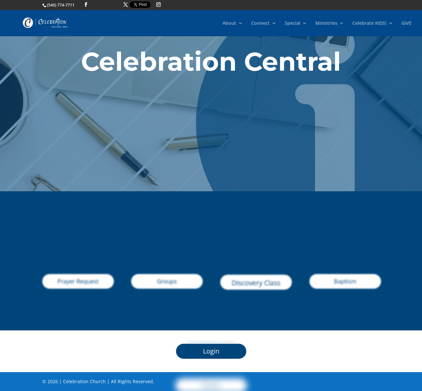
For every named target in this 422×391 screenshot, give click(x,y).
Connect (260, 23)
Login (211, 351)
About (229, 23)
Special (292, 23)
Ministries (326, 23)
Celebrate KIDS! (369, 23)
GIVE (407, 23)
